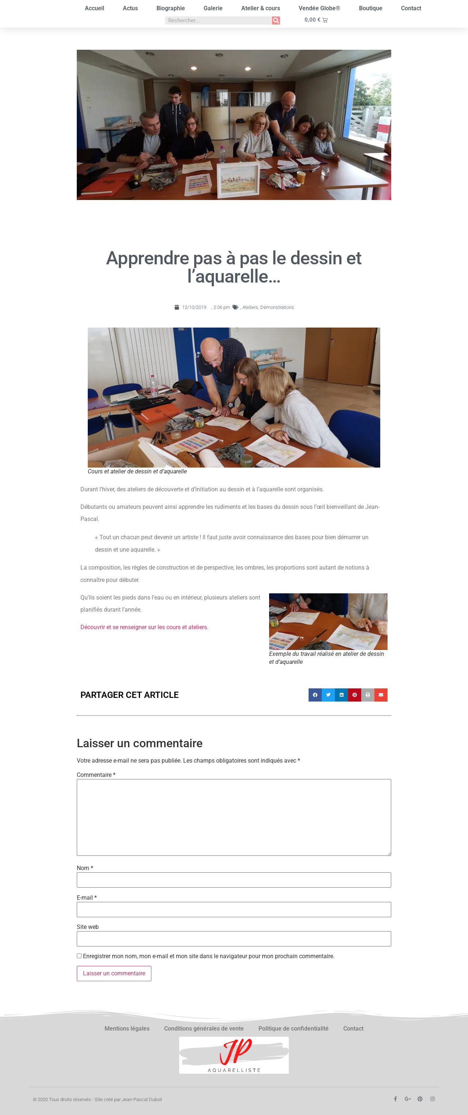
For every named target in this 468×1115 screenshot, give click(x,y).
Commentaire (96, 775)
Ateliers (250, 307)
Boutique (370, 8)
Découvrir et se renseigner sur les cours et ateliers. (144, 627)
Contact (411, 8)
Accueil (94, 8)
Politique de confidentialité (293, 1028)
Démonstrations (277, 307)
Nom (85, 868)
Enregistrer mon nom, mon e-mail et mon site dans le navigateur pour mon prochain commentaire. (209, 956)
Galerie (213, 8)
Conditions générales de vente (204, 1028)
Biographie (170, 8)
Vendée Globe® (319, 8)
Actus (130, 8)
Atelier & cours (260, 8)
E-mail (87, 898)
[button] (315, 695)
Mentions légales (127, 1028)
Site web (88, 927)
